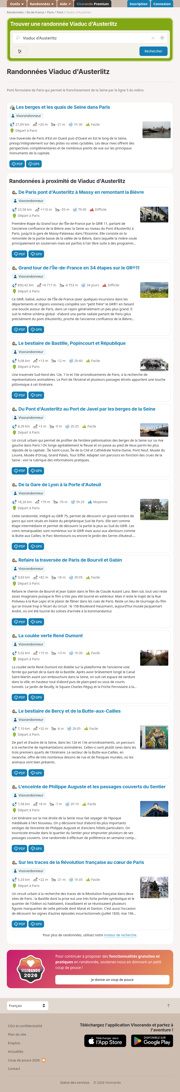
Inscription (138, 4)
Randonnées (42, 4)
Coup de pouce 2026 (27, 1060)
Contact (14, 1068)
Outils (16, 4)
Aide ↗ (65, 4)
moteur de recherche (120, 935)
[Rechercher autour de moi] (162, 38)
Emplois (14, 1043)
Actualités (15, 1051)
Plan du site (17, 1034)
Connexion (162, 4)
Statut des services (74, 1082)
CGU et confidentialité (25, 1026)
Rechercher (153, 51)
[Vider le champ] (153, 38)
